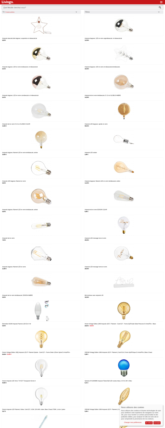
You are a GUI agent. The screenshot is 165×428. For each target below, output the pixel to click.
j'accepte (157, 423)
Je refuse (149, 423)
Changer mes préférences (133, 422)
